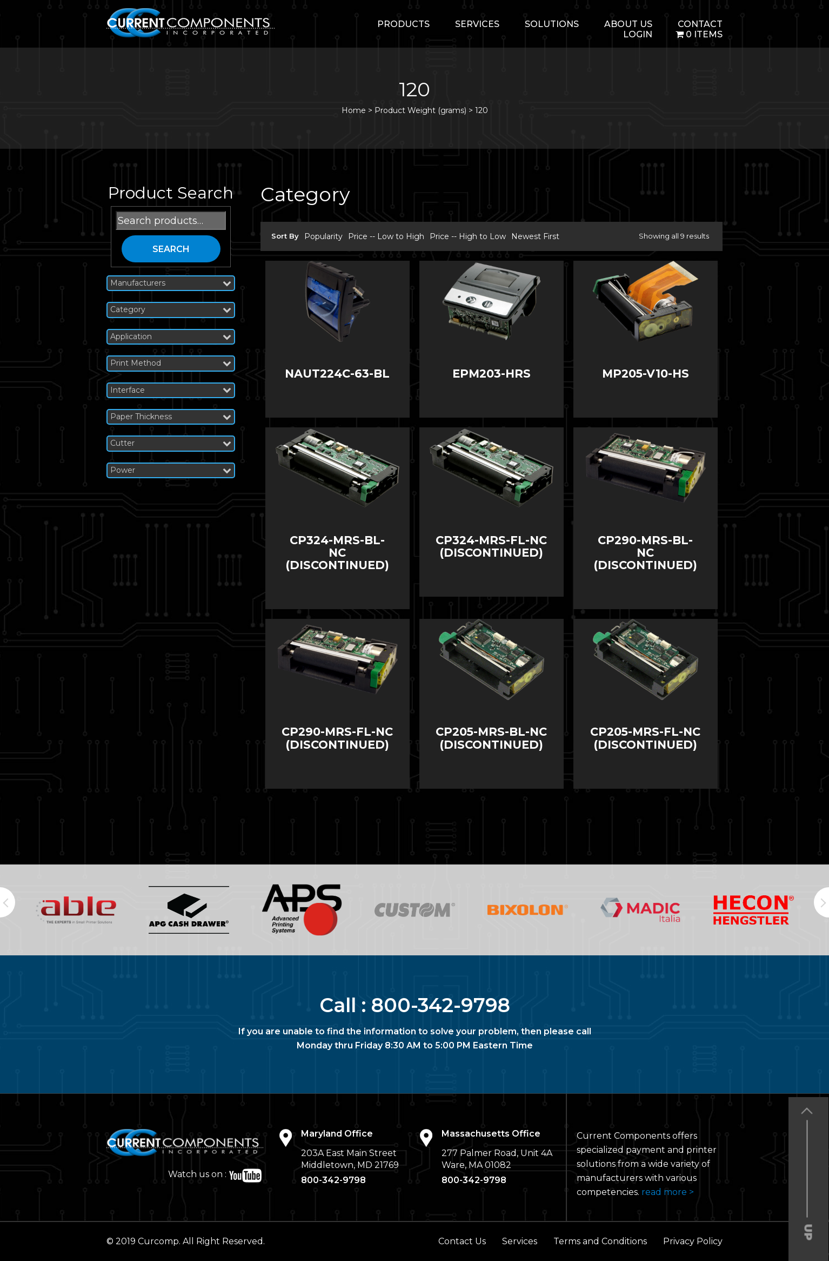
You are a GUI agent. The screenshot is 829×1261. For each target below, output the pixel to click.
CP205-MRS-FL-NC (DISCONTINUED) (645, 738)
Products (403, 24)
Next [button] (821, 902)
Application (170, 337)
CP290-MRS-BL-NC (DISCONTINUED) (645, 552)
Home (354, 110)
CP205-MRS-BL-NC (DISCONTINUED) (491, 738)
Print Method (170, 363)
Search (171, 249)
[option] (75, 909)
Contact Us (462, 1241)
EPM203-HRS (491, 373)
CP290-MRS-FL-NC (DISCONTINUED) (337, 738)
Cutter (170, 443)
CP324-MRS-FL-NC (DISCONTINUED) (491, 546)
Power (170, 470)
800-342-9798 (440, 1005)
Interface (170, 390)
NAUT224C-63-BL (337, 373)
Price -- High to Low (468, 236)
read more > (667, 1192)
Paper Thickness (170, 417)
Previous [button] (7, 902)
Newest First (535, 236)
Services (477, 24)
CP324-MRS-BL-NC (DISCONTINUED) (337, 552)
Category (170, 310)
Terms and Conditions (600, 1241)
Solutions (552, 24)
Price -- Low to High (386, 236)
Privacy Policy (693, 1241)
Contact (700, 24)
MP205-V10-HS (645, 373)
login (637, 34)
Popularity (323, 236)
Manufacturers (170, 283)
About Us (628, 24)
